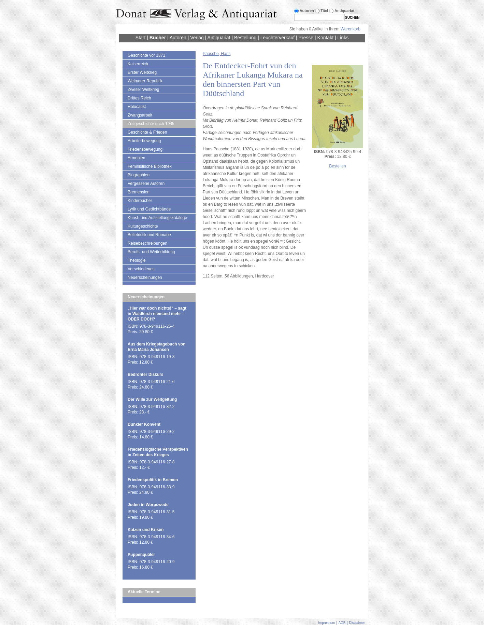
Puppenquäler (141, 554)
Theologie (137, 260)
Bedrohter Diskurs (145, 374)
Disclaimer (357, 623)
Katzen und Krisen (145, 529)
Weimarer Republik (145, 81)
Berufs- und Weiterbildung (151, 251)
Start (141, 37)
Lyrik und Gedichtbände (149, 209)
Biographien (139, 175)
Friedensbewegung (145, 149)
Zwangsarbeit (140, 115)
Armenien (136, 157)
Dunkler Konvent (144, 424)
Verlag (197, 37)
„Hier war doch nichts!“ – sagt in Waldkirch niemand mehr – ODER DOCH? (157, 314)
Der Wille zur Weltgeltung (152, 399)
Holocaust (137, 106)
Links (342, 37)
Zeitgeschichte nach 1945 (151, 123)
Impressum (326, 623)
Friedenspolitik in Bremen (153, 479)
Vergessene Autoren (146, 183)
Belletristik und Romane (149, 234)
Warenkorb (350, 29)
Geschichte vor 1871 (146, 55)
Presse (306, 37)
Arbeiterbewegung (144, 140)
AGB (341, 623)
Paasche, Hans (216, 53)
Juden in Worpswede (148, 504)
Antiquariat (219, 37)
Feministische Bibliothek (150, 166)
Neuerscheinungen (145, 277)
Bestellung (245, 37)
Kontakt (325, 37)
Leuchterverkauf (277, 37)
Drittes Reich (139, 98)
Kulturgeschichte (143, 226)
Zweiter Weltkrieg (143, 89)
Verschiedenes (141, 269)
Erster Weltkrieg (142, 72)
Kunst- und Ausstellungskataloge (157, 217)
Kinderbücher (140, 200)
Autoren (178, 37)
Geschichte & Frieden (147, 132)
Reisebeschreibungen (147, 243)
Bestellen (337, 166)
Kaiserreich (138, 64)
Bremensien (139, 192)
